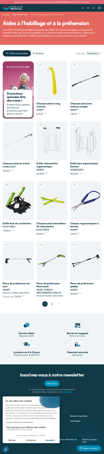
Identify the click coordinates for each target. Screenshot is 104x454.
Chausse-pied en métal (16, 163)
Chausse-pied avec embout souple (81, 105)
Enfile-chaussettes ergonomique (47, 165)
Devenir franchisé (78, 416)
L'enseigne (75, 421)
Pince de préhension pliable (82, 285)
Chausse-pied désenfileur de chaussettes (51, 225)
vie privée (67, 392)
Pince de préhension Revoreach (48, 285)
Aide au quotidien (20, 14)
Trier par (80, 53)
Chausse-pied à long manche (48, 105)
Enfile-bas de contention (17, 223)
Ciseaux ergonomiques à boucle (84, 225)
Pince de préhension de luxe (16, 285)
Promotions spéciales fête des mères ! (16, 97)
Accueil (6, 14)
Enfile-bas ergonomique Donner (84, 165)
